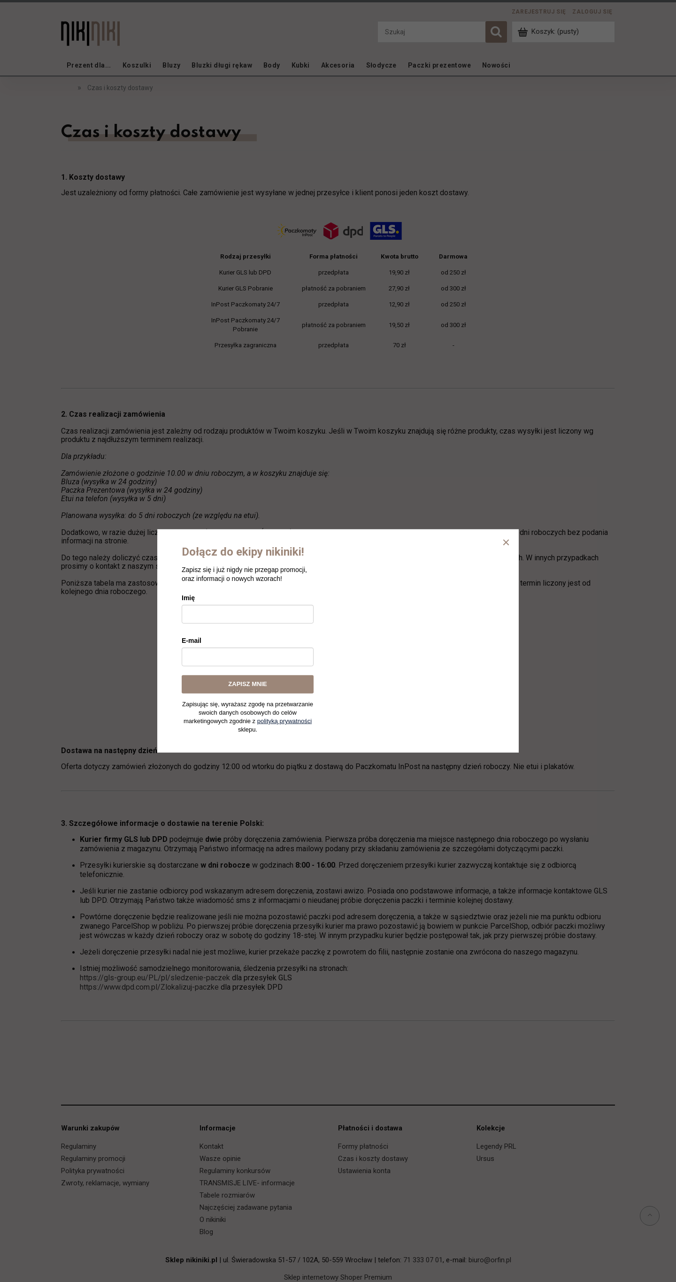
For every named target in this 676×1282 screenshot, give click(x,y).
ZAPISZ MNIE (247, 683)
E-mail (191, 640)
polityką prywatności (284, 721)
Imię (188, 598)
